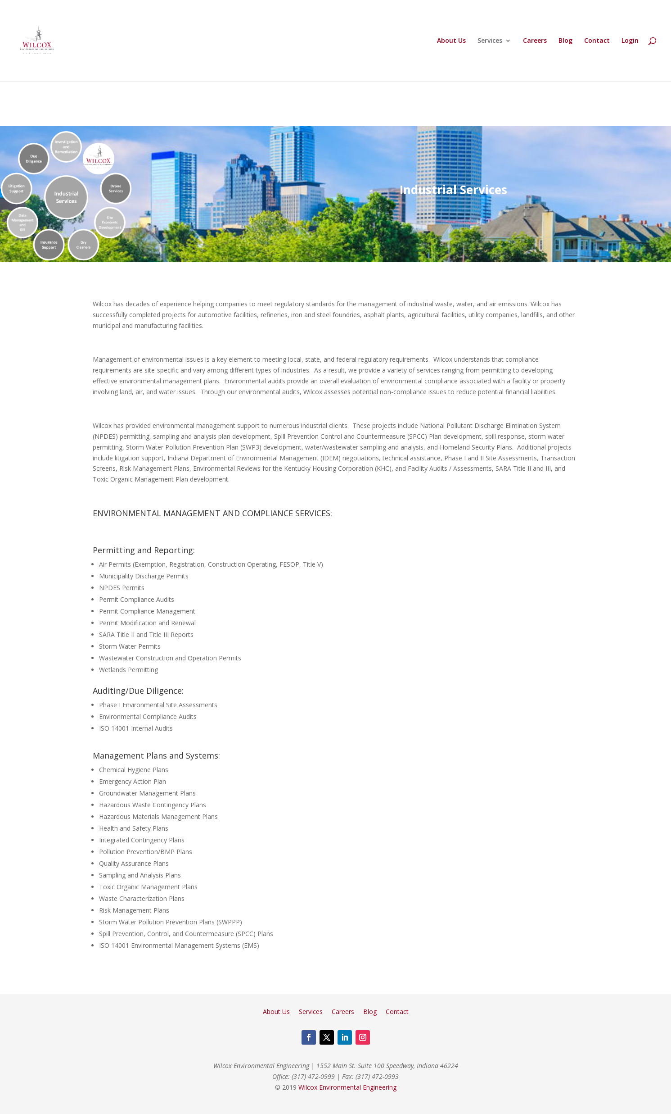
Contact (597, 41)
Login (630, 41)
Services (489, 41)
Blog (565, 41)
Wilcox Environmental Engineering (347, 1087)
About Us (451, 41)
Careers (535, 41)
